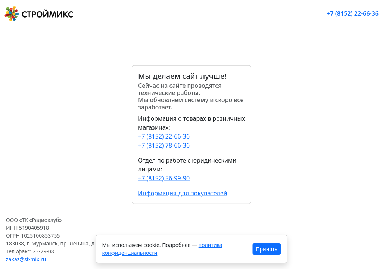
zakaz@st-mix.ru (26, 259)
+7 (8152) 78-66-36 (164, 145)
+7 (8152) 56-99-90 (164, 178)
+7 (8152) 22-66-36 (353, 13)
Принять (266, 249)
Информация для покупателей (182, 193)
